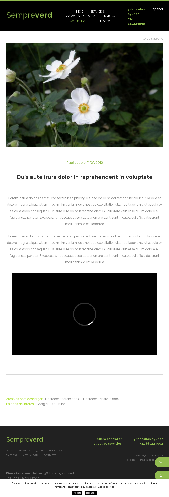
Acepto (77, 492)
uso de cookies (106, 486)
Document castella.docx (101, 399)
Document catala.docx (62, 399)
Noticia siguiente (152, 38)
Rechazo (91, 492)
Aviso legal (141, 455)
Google (42, 404)
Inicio (80, 11)
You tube (58, 404)
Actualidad (79, 21)
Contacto (102, 21)
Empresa (109, 16)
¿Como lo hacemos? (80, 16)
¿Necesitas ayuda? (144, 441)
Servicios (97, 11)
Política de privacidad (151, 459)
